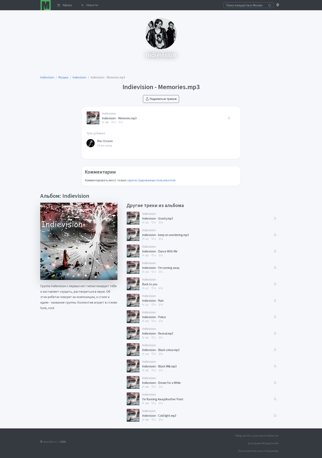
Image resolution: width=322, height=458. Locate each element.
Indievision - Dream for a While (161, 383)
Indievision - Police (154, 317)
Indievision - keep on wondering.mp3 (165, 235)
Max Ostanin (105, 141)
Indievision (109, 113)
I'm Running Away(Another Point (162, 399)
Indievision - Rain (153, 301)
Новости (89, 5)
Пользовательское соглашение (258, 451)
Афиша (64, 5)
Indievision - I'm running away (160, 268)
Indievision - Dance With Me (159, 251)
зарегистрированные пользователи (151, 180)
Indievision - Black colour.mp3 (160, 350)
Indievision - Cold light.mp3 (159, 416)
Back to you (149, 284)
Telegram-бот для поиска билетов (256, 435)
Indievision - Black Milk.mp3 (159, 366)
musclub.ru (49, 441)
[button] (277, 5)
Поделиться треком (161, 99)
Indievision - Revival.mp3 (157, 333)
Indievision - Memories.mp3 (119, 118)
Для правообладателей (263, 443)
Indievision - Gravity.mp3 (157, 218)
